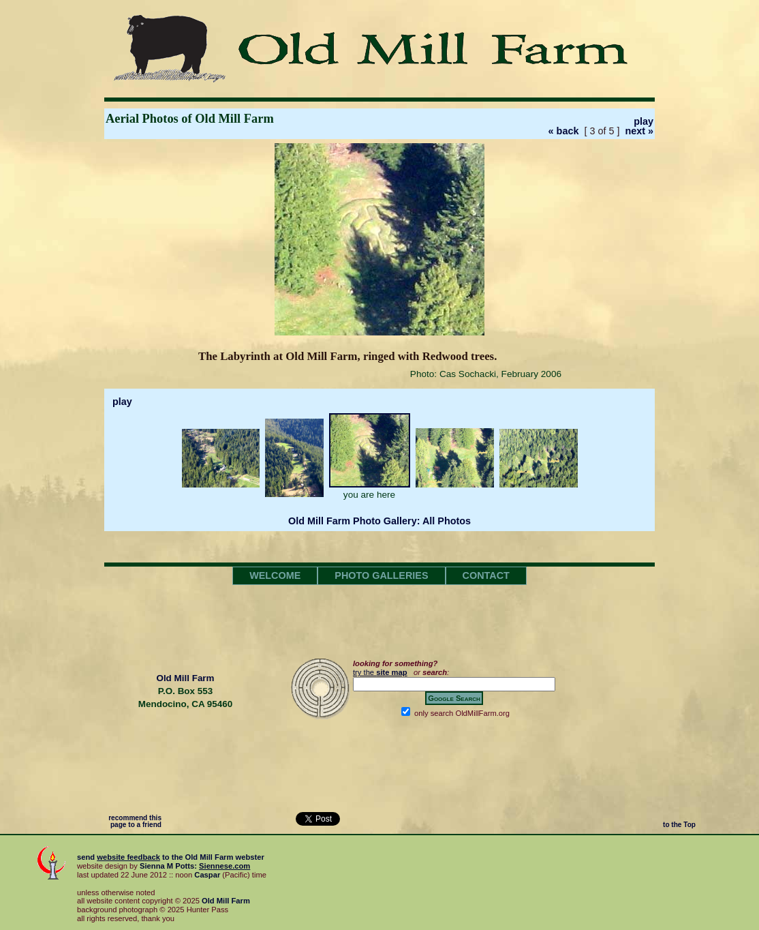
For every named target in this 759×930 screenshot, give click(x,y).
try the (380, 672)
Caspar (207, 875)
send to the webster (170, 857)
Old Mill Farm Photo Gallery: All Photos (379, 520)
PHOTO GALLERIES (381, 575)
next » (639, 130)
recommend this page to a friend (134, 821)
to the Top (679, 824)
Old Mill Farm (185, 678)
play (643, 121)
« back (563, 130)
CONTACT (486, 575)
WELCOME (274, 575)
